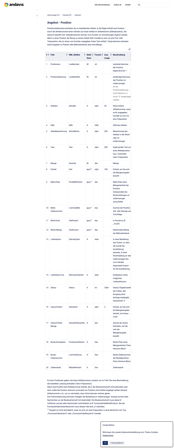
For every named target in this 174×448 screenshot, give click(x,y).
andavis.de (117, 5)
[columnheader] (47, 56)
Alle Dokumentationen (102, 5)
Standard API (67, 15)
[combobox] (153, 5)
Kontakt (127, 5)
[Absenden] (139, 5)
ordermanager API (53, 15)
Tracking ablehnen (117, 443)
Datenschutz (108, 435)
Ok (105, 443)
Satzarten (78, 15)
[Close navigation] (37, 16)
